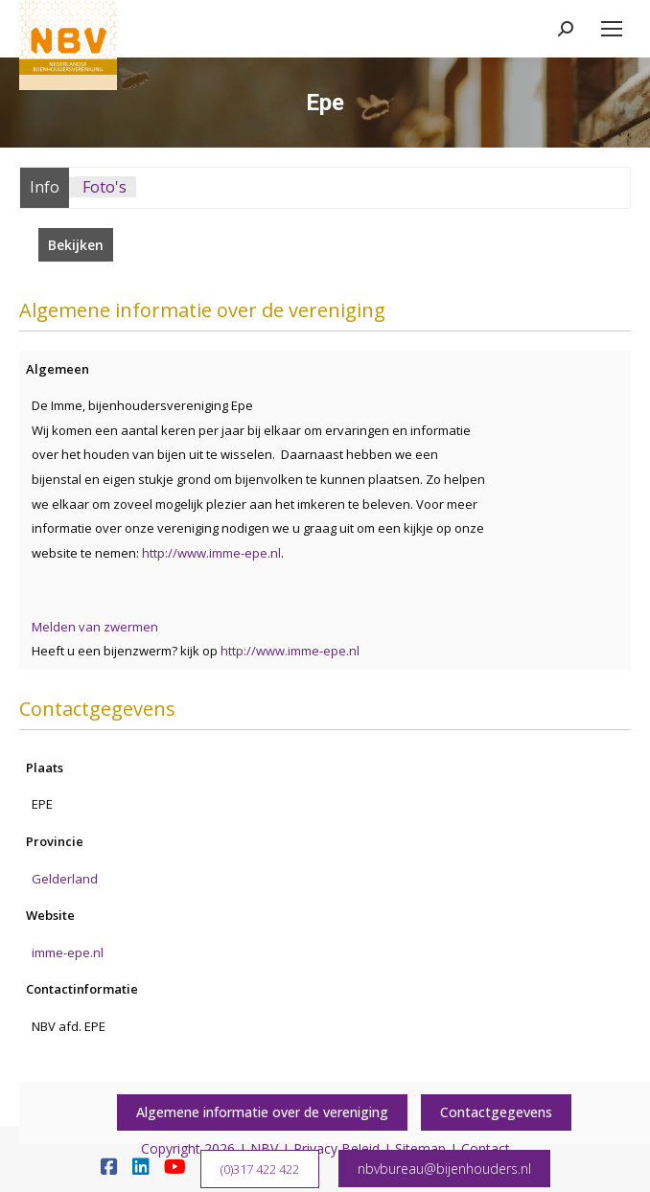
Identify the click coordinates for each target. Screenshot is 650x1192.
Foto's (104, 186)
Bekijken (76, 245)
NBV (264, 1148)
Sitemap (420, 1148)
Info (44, 186)
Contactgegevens (496, 1112)
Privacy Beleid (336, 1148)
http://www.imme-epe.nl (211, 553)
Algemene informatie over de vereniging (262, 1112)
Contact (485, 1148)
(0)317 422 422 (260, 1169)
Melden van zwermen (95, 626)
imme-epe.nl (68, 952)
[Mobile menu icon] (611, 29)
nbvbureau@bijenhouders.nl (444, 1168)
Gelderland (65, 878)
